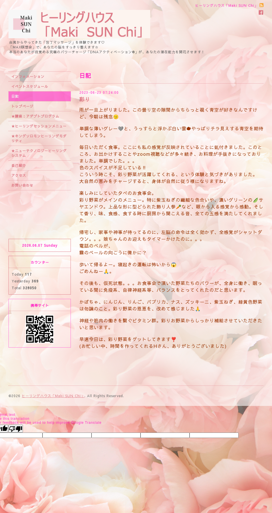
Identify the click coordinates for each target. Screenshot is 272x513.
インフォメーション (27, 76)
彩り (84, 99)
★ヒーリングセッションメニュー (39, 126)
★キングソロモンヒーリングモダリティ (39, 138)
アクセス (18, 175)
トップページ (22, 106)
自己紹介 (18, 165)
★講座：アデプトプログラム (35, 116)
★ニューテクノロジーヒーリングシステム (39, 153)
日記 (15, 96)
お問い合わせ (22, 185)
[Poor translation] (15, 429)
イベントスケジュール (29, 86)
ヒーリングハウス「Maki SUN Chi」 (53, 395)
